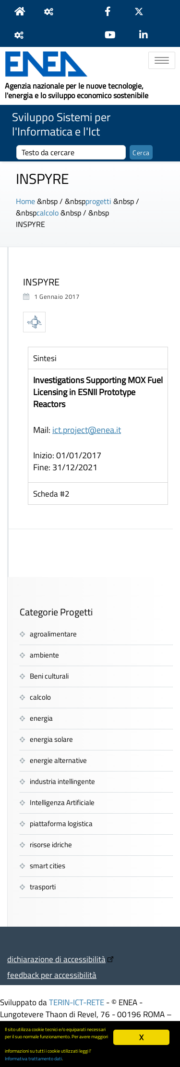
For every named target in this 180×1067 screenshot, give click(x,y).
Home (25, 201)
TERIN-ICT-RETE (76, 1002)
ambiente (44, 654)
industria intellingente (62, 781)
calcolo (47, 212)
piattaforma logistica (61, 823)
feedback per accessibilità (51, 975)
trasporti (43, 886)
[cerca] (71, 152)
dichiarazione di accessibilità (56, 959)
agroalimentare (53, 633)
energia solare (51, 739)
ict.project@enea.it (86, 429)
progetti (98, 201)
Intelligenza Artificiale (62, 802)
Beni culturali (49, 675)
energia (41, 718)
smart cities (47, 865)
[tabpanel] (98, 425)
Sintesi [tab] (45, 358)
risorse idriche (51, 844)
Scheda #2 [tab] (51, 493)
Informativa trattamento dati (33, 1058)
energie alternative (58, 760)
